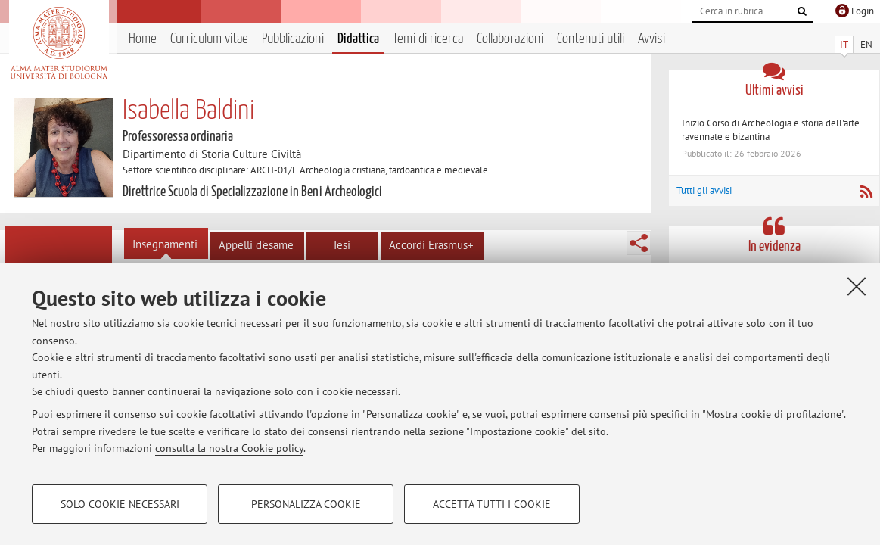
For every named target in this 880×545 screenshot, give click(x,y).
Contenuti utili (590, 39)
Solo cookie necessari (120, 504)
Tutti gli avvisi (704, 190)
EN (866, 44)
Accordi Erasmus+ (431, 245)
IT (844, 44)
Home (143, 39)
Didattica (358, 39)
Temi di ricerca (428, 39)
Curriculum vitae (209, 39)
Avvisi (651, 39)
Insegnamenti (164, 244)
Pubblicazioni (293, 39)
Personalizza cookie (306, 504)
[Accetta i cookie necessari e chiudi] (856, 286)
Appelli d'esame (256, 245)
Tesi (341, 245)
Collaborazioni (510, 39)
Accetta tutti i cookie (492, 504)
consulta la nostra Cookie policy (229, 448)
